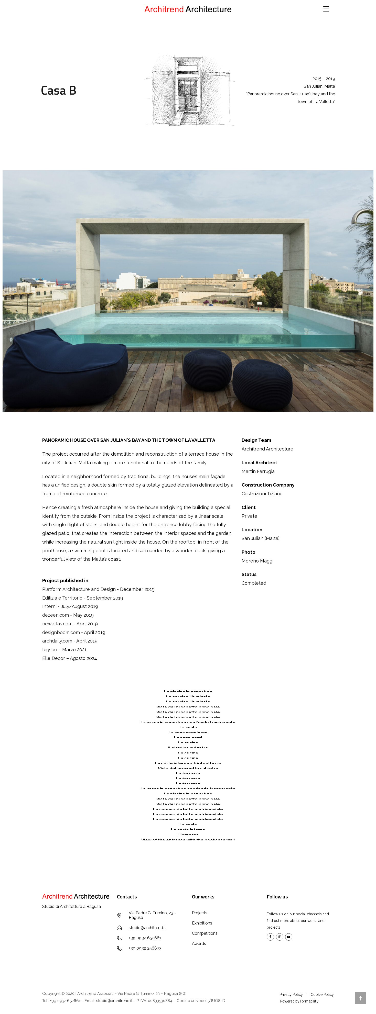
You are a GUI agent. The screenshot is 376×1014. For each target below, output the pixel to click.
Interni (49, 606)
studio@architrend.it (114, 1000)
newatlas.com (57, 623)
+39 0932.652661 (65, 1000)
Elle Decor (53, 658)
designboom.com (61, 632)
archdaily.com (57, 641)
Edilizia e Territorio (62, 598)
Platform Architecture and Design (79, 589)
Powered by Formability (299, 1001)
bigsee (49, 649)
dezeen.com (55, 615)
